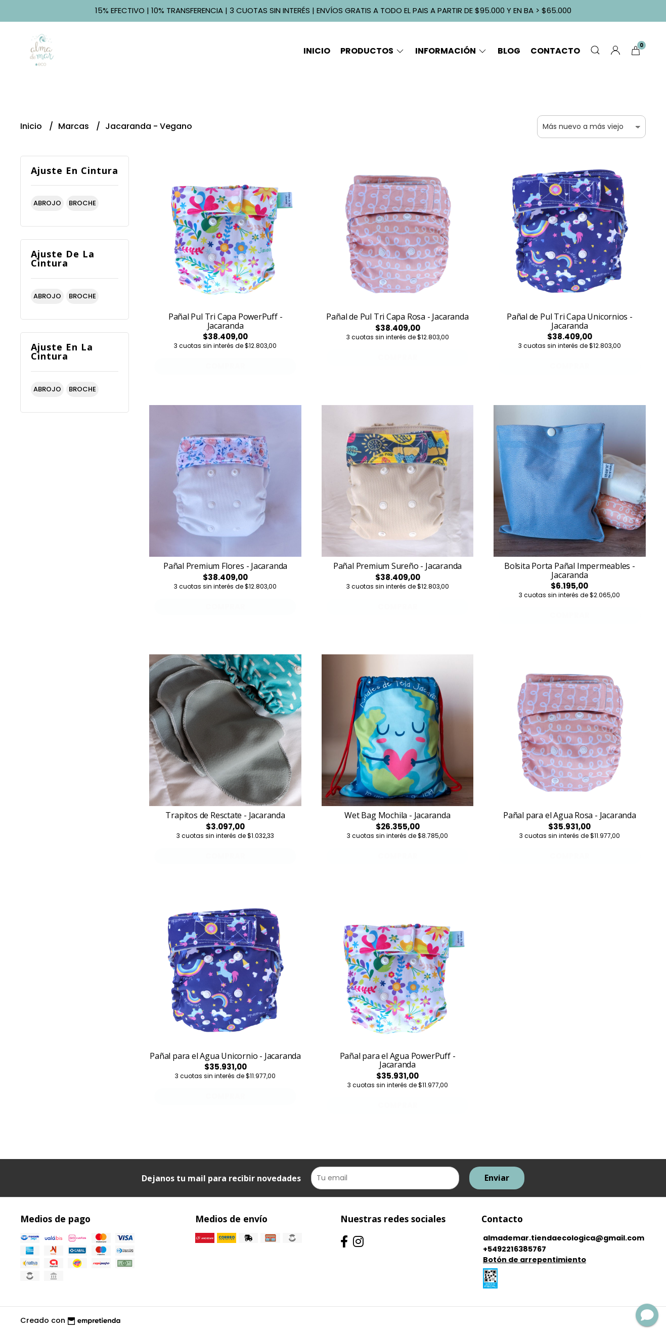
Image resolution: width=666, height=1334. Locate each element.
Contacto (555, 51)
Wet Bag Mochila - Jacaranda (397, 815)
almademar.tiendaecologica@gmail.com (563, 1238)
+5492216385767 (514, 1249)
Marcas (74, 126)
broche (82, 203)
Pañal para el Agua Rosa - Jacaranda (569, 815)
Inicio (316, 51)
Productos (372, 51)
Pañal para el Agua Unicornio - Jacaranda (225, 1055)
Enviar (496, 1177)
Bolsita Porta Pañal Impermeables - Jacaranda (569, 570)
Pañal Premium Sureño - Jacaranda (397, 565)
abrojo (47, 203)
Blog (509, 51)
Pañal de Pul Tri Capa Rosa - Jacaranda (397, 316)
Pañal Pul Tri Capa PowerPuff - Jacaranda (225, 321)
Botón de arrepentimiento (534, 1260)
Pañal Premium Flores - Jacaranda (225, 565)
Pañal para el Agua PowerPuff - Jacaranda (398, 1060)
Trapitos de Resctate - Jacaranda (225, 815)
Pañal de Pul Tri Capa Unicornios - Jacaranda (570, 321)
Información (451, 51)
